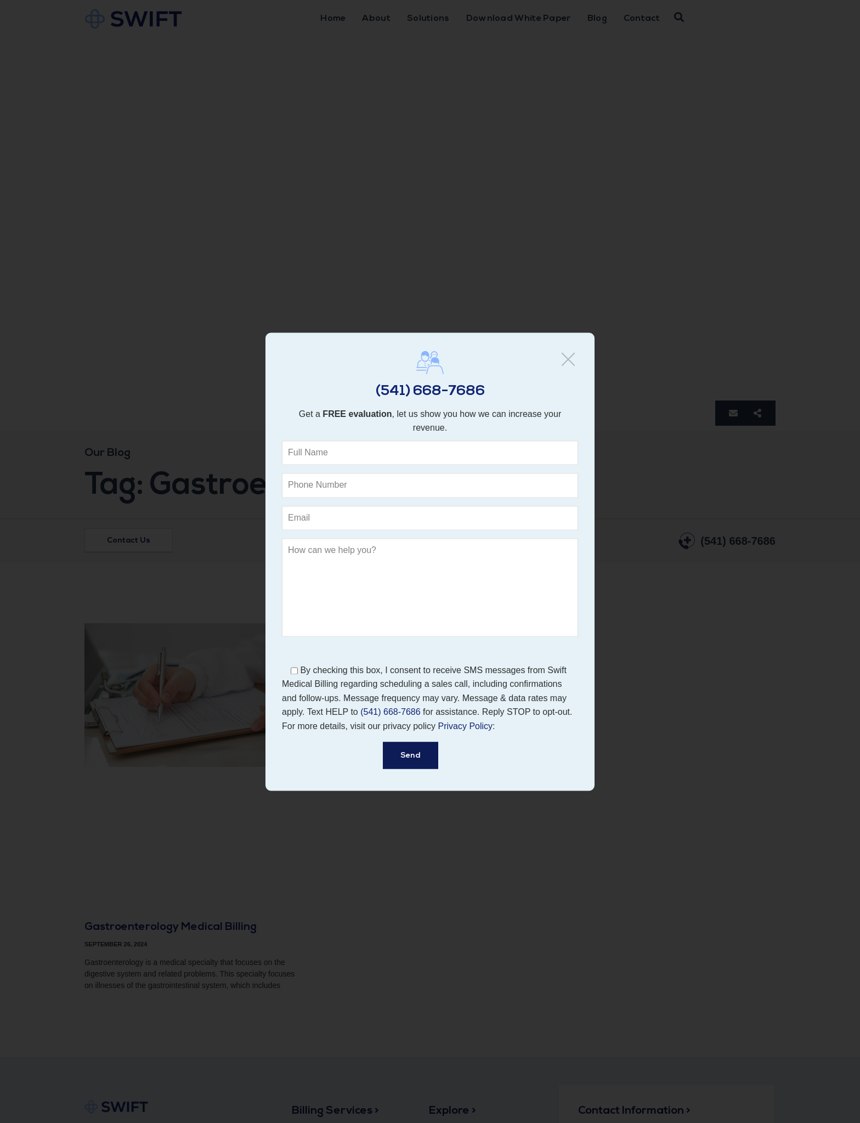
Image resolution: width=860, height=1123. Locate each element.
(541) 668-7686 (430, 391)
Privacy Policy (465, 726)
